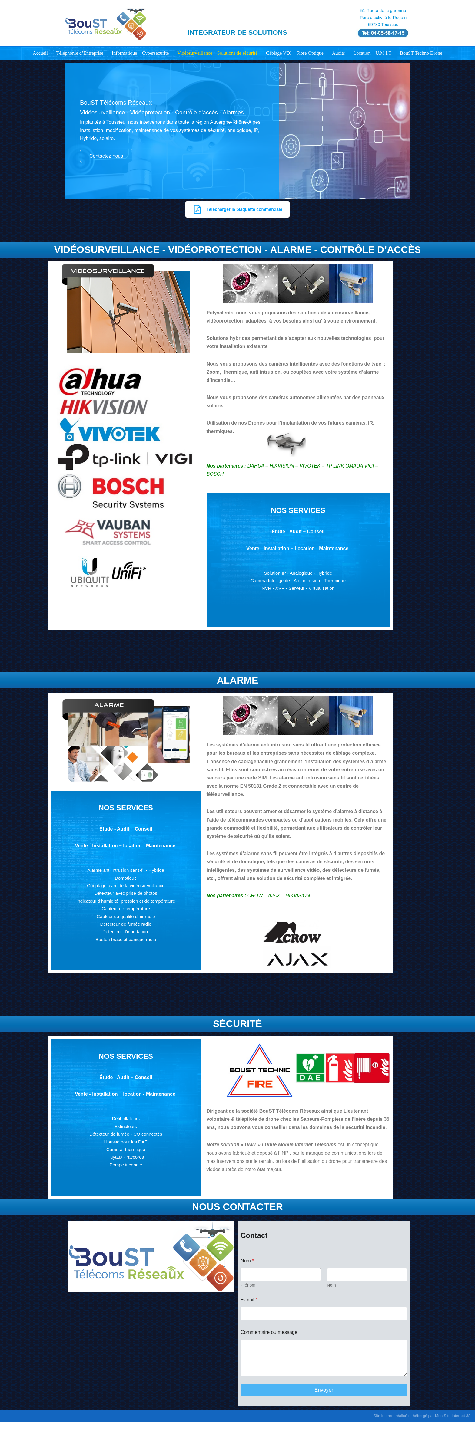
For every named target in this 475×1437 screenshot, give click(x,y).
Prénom (248, 1286)
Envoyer (323, 1390)
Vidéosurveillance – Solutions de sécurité (217, 53)
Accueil (40, 53)
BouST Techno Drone (421, 53)
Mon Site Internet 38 (452, 1415)
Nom (331, 1286)
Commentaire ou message (269, 1333)
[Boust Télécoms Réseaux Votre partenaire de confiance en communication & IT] (106, 22)
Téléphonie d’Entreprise (79, 53)
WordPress (121, 1429)
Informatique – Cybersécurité (140, 53)
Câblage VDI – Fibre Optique (295, 53)
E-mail (249, 1300)
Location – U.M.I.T (373, 53)
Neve (70, 1429)
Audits (338, 53)
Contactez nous (106, 156)
